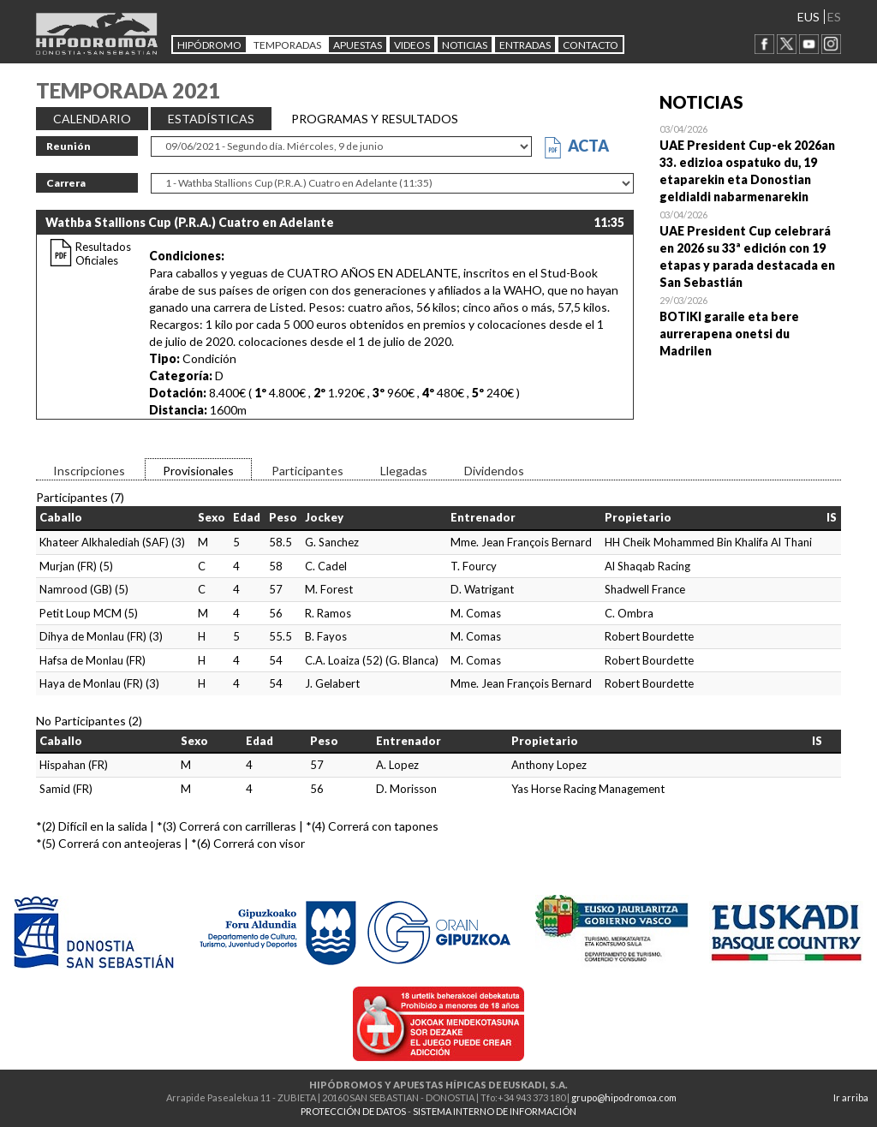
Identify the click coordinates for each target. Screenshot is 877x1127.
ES (834, 16)
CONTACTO (590, 45)
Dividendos (494, 470)
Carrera (66, 182)
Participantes (307, 470)
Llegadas (403, 470)
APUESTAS (357, 45)
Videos (412, 45)
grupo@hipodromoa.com (624, 1097)
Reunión (68, 146)
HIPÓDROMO (209, 45)
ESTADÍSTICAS (211, 118)
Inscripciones (89, 470)
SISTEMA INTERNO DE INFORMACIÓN (494, 1111)
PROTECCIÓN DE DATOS (353, 1111)
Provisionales (198, 470)
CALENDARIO (92, 118)
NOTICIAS (464, 45)
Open (750, 163)
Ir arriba (850, 1097)
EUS (808, 16)
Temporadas (287, 45)
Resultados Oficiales (103, 253)
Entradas (525, 45)
